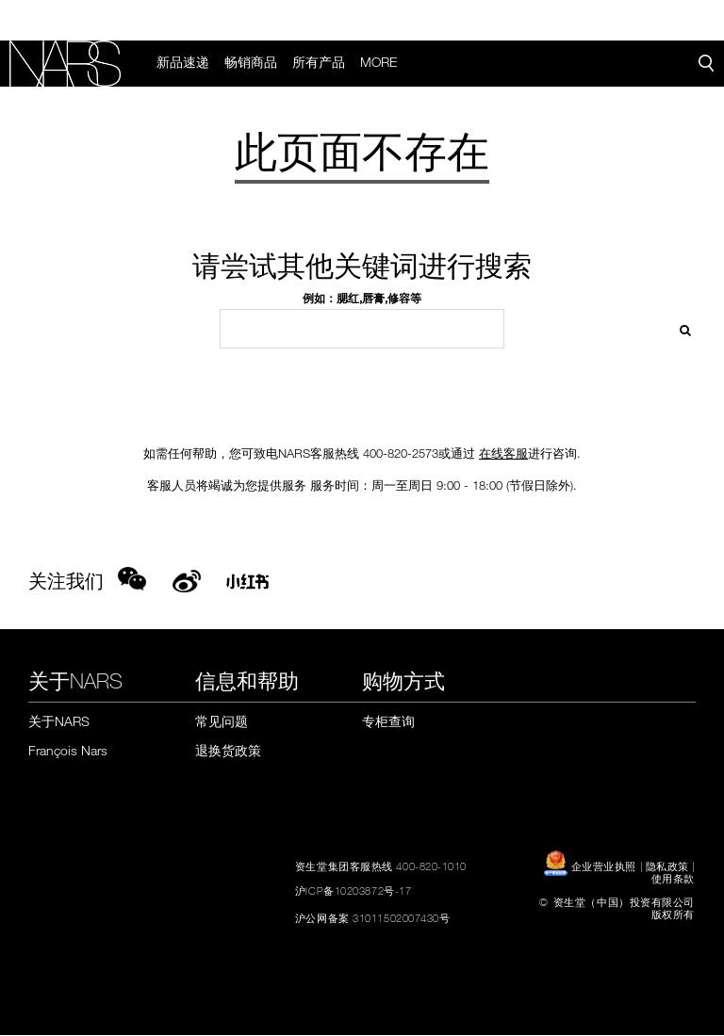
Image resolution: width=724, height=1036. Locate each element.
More (380, 63)
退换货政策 (228, 751)
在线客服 (503, 454)
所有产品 (320, 63)
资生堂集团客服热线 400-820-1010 (381, 866)
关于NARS (59, 723)
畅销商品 (252, 63)
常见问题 (221, 723)
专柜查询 (388, 723)
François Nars (67, 751)
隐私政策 (667, 866)
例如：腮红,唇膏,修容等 (362, 300)
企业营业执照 (591, 866)
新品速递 (184, 63)
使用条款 (673, 878)
